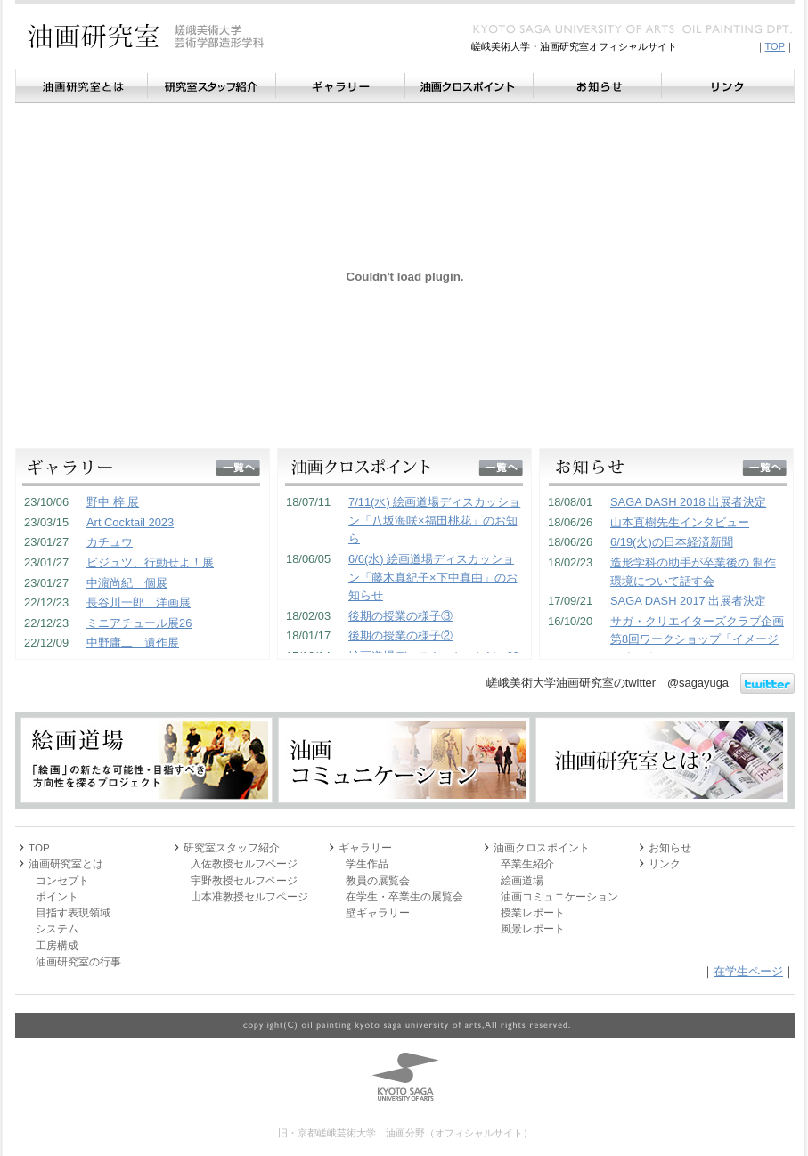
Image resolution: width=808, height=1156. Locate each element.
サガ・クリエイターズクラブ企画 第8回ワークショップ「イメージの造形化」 (697, 639)
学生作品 (367, 863)
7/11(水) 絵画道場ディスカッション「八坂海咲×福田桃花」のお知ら (434, 520)
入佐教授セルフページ (244, 863)
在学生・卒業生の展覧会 (404, 896)
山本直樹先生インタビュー (679, 522)
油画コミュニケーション (559, 896)
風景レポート (533, 928)
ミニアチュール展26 (139, 623)
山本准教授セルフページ (249, 896)
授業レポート (533, 912)
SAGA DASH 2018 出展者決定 (688, 502)
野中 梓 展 (112, 502)
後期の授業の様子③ (400, 616)
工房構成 (57, 945)
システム (57, 928)
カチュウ (109, 542)
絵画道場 (522, 880)
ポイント (57, 896)
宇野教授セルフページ (244, 880)
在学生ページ (748, 971)
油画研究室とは (81, 86)
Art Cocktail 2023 (130, 522)
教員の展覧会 (378, 880)
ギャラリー (339, 86)
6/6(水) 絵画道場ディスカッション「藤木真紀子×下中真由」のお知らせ (433, 577)
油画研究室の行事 (78, 961)
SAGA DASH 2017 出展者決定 (688, 600)
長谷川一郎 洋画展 (138, 602)
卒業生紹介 (527, 863)
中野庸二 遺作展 (132, 642)
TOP (775, 46)
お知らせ (597, 86)
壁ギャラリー (378, 912)
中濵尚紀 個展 (126, 583)
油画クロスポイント (468, 86)
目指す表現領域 (73, 912)
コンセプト (62, 880)
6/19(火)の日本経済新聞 (671, 542)
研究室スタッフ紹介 (211, 86)
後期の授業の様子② (400, 635)
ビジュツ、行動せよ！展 (150, 562)
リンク (728, 86)
